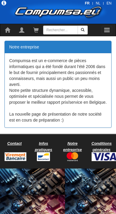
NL (98, 3)
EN (109, 3)
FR (87, 3)
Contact (14, 143)
